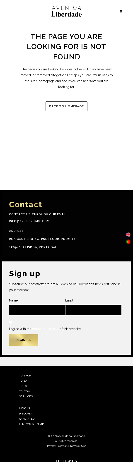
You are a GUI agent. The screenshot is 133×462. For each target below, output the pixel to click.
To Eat (24, 380)
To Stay (24, 391)
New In (24, 408)
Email (93, 307)
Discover (26, 413)
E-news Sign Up (31, 424)
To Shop (25, 375)
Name (37, 307)
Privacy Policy (45, 329)
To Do (23, 386)
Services (26, 396)
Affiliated (27, 418)
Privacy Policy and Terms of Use (66, 446)
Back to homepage (66, 106)
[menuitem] (128, 234)
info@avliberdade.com (29, 221)
